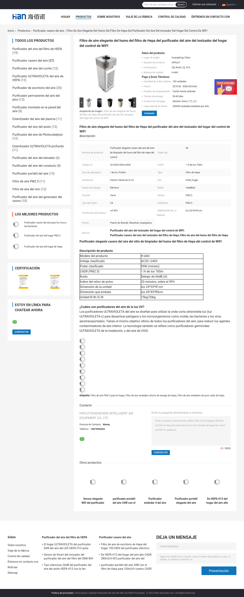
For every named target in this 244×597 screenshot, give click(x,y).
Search (181, 4)
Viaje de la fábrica (139, 16)
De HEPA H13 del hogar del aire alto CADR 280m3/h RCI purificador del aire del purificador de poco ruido (217, 500)
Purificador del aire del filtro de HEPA (37, 49)
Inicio (11, 30)
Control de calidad (172, 16)
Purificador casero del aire (48, 30)
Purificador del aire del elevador (33, 158)
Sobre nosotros (108, 16)
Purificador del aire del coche (32, 68)
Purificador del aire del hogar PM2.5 (42, 235)
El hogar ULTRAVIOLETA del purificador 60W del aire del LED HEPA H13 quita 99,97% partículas (67, 547)
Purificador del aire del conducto (34, 166)
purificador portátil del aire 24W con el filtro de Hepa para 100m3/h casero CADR (124, 500)
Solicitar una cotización (204, 4)
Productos (83, 16)
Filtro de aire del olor (26, 189)
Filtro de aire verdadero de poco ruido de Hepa (200, 395)
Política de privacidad (62, 593)
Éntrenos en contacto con (210, 16)
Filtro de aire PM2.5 (25, 181)
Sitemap (13, 572)
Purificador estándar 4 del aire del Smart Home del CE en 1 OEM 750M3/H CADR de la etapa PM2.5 (155, 500)
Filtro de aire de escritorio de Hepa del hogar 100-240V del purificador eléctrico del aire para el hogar (125, 547)
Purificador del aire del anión (31, 127)
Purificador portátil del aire (30, 173)
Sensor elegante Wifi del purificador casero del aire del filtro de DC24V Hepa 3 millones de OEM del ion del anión (92, 500)
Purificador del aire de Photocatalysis (37, 134)
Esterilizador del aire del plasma (33, 119)
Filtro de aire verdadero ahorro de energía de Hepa (150, 395)
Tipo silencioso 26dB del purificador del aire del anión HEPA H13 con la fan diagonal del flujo (67, 567)
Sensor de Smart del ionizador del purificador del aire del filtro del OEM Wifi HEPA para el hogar (68, 557)
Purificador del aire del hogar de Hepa (43, 246)
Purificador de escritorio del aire (33, 88)
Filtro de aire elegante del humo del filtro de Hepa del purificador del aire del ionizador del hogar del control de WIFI (107, 114)
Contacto (149, 113)
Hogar (65, 16)
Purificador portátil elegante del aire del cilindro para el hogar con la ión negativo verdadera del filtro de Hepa (186, 500)
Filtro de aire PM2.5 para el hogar (107, 395)
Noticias (13, 567)
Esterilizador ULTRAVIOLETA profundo (38, 146)
